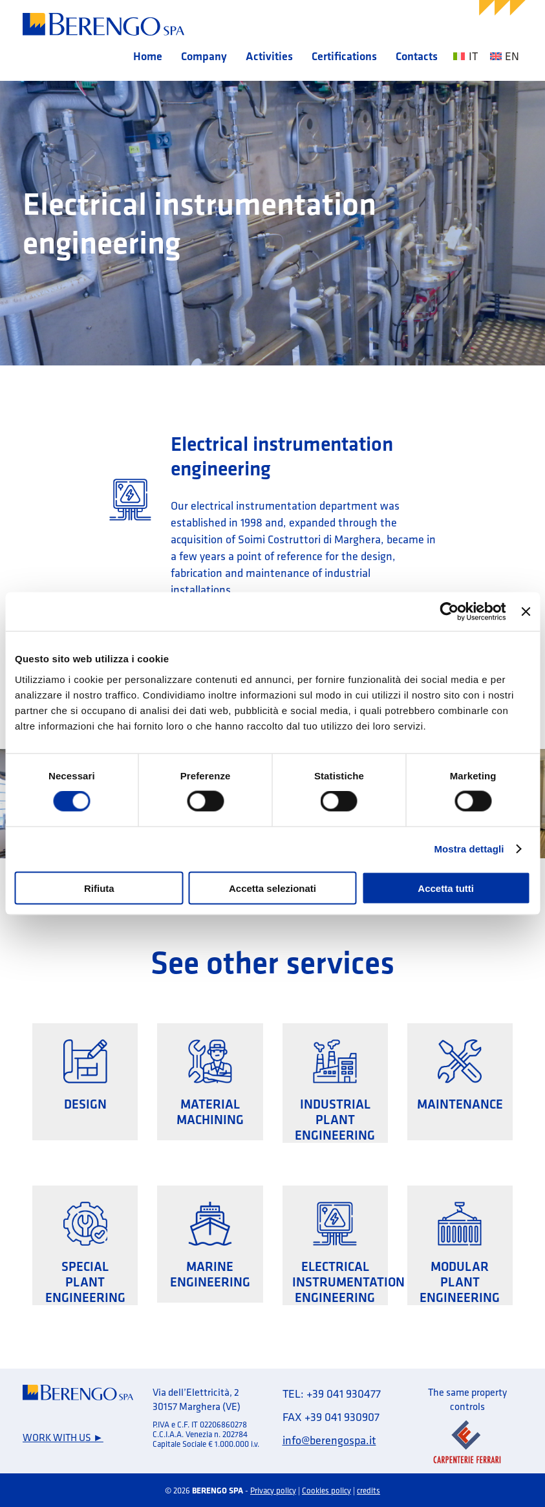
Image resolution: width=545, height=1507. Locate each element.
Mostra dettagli (469, 848)
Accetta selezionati (272, 887)
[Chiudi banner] (525, 611)
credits (368, 1490)
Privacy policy (273, 1490)
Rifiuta (99, 887)
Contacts (417, 56)
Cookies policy (326, 1490)
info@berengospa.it (329, 1440)
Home (147, 56)
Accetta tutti (446, 887)
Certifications (344, 56)
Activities (269, 56)
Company (204, 56)
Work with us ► (63, 1437)
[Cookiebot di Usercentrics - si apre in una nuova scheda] (449, 612)
